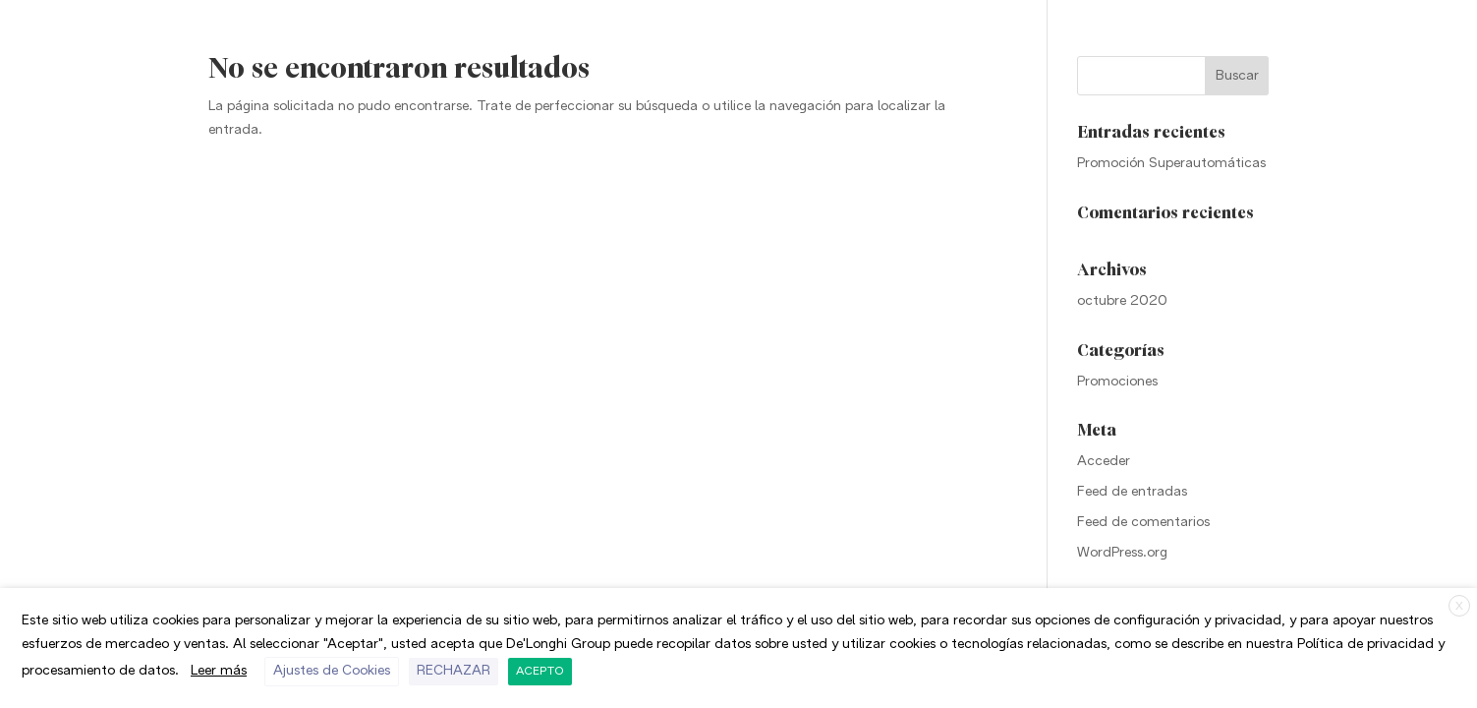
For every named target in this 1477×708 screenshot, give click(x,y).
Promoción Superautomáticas (1171, 163)
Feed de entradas (1132, 492)
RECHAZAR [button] (453, 671)
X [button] (1459, 606)
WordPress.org (1122, 553)
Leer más (219, 671)
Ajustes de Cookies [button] (331, 671)
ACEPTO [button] (540, 671)
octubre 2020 (1122, 301)
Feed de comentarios (1143, 522)
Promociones (1117, 382)
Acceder (1103, 461)
